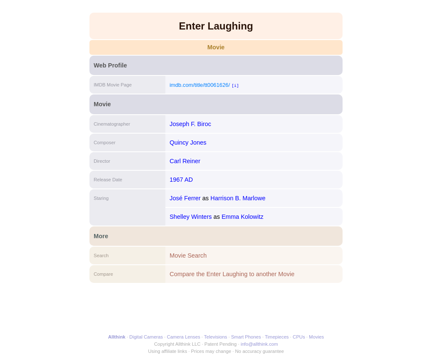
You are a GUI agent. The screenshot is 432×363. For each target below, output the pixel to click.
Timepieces (277, 336)
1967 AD (181, 179)
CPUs (299, 336)
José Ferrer (185, 198)
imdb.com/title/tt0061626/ (200, 85)
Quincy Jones (188, 142)
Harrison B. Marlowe (238, 198)
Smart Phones (246, 336)
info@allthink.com (259, 344)
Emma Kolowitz (242, 216)
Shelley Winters (191, 216)
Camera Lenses (183, 336)
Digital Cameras (146, 336)
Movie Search (188, 255)
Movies (316, 336)
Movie (216, 47)
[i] (235, 85)
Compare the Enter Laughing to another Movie (232, 274)
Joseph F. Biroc (190, 124)
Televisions (215, 336)
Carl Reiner (185, 161)
